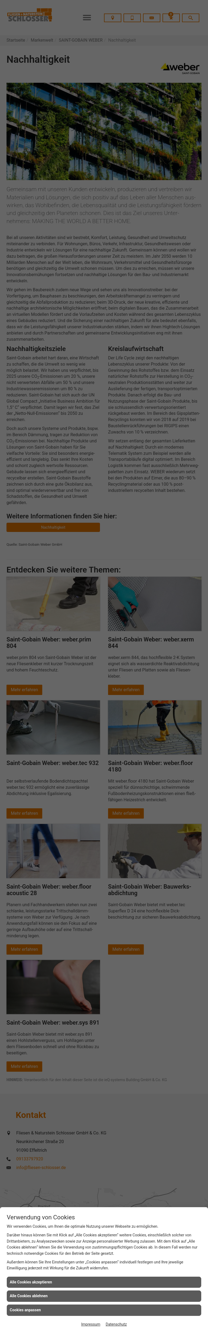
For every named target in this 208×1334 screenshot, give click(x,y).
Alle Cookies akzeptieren (31, 1282)
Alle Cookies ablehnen (29, 1296)
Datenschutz (116, 1324)
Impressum (90, 1324)
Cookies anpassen (25, 1310)
